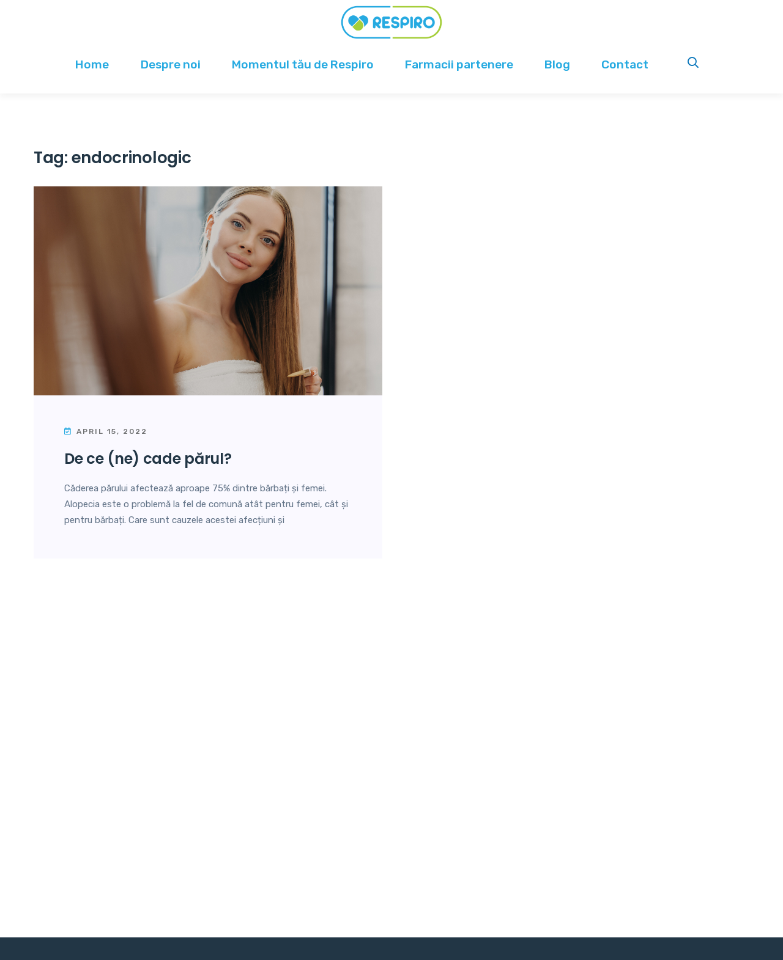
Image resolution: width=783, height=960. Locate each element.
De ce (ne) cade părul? (147, 459)
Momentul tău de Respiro (303, 64)
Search (694, 64)
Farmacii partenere (459, 64)
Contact (624, 64)
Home (92, 64)
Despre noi (171, 64)
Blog (557, 64)
